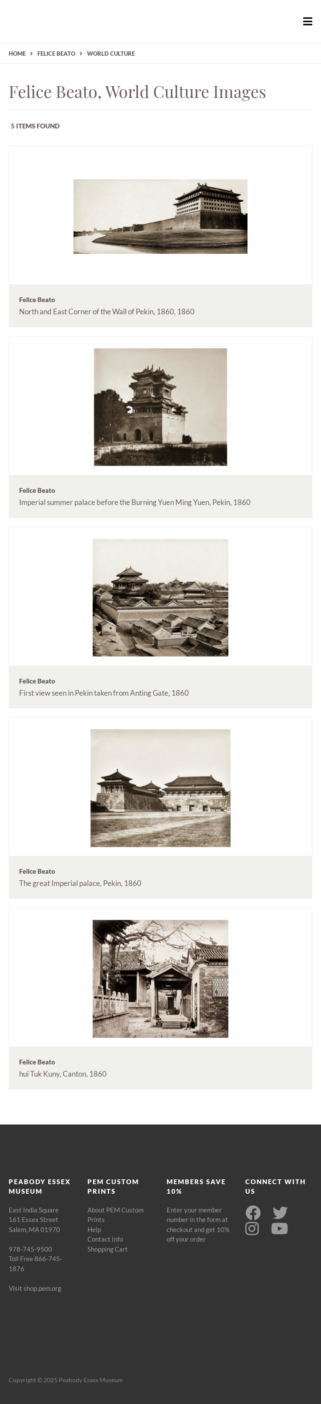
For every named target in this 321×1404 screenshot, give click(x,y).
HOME (17, 53)
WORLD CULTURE (111, 53)
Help (94, 1229)
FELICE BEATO (56, 53)
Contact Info (105, 1239)
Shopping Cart (107, 1249)
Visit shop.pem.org (35, 1288)
